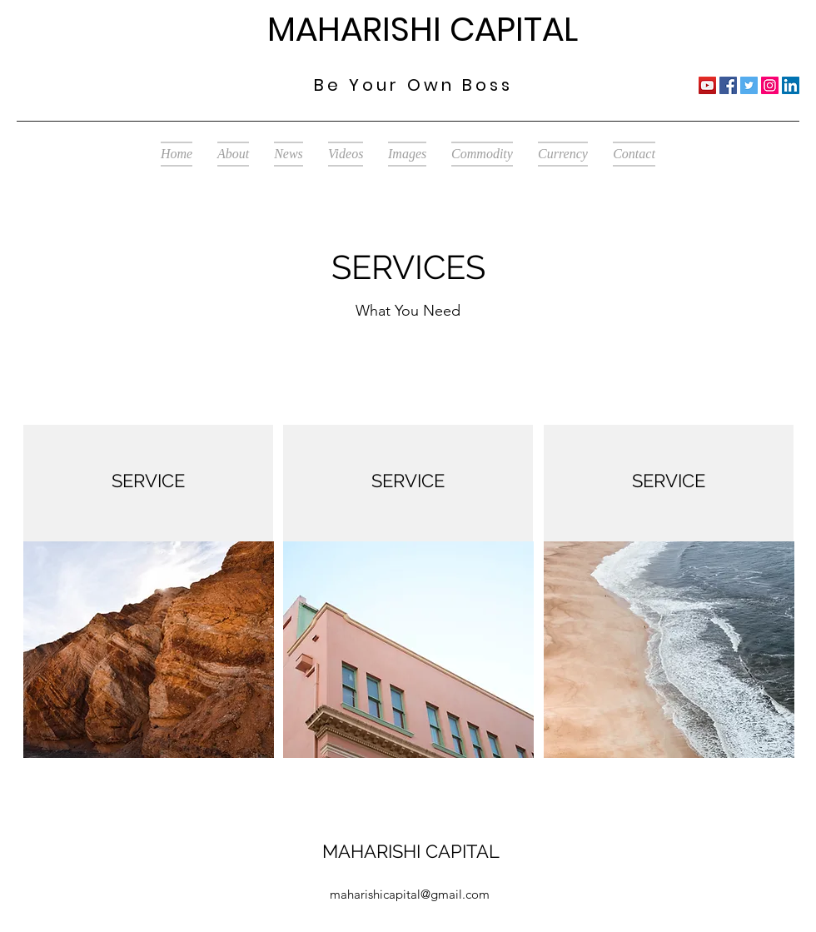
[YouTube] (707, 85)
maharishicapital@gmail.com (410, 894)
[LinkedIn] (790, 85)
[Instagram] (770, 85)
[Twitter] (749, 85)
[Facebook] (728, 85)
